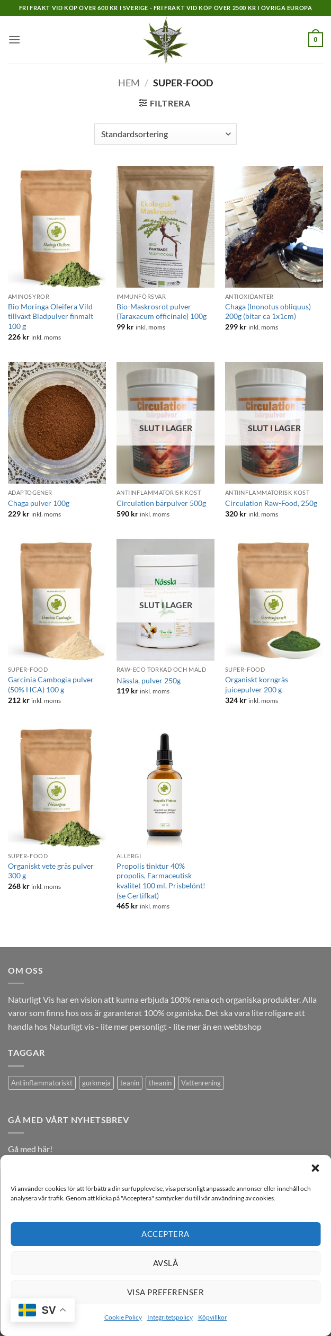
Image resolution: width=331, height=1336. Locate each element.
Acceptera (165, 1234)
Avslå (165, 1263)
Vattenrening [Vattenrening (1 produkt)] (201, 1083)
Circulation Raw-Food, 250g (271, 502)
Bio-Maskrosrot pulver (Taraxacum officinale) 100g (162, 311)
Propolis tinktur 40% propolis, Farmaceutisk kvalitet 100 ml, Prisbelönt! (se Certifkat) (161, 880)
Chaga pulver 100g (38, 502)
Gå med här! (30, 1149)
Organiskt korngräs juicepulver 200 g (256, 684)
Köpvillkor (212, 1317)
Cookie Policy (123, 1317)
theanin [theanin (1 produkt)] (160, 1083)
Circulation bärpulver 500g (161, 502)
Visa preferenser (165, 1292)
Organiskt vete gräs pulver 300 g (51, 870)
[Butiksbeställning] (165, 134)
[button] (315, 1168)
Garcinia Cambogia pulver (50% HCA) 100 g (51, 684)
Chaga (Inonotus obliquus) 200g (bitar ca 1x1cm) (268, 311)
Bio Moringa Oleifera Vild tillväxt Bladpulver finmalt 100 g (50, 316)
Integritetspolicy (170, 1317)
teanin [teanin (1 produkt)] (129, 1083)
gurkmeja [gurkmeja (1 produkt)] (96, 1083)
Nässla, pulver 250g (149, 680)
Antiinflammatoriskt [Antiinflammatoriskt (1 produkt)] (42, 1083)
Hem (129, 82)
